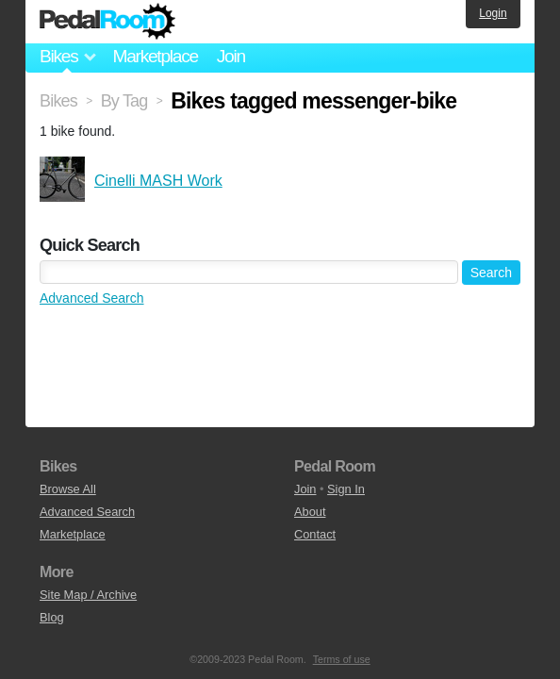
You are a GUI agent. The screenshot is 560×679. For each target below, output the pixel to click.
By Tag (124, 100)
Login (492, 13)
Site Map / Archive (88, 595)
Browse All (68, 489)
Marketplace (154, 56)
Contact (315, 534)
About (309, 512)
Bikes (58, 100)
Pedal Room (107, 22)
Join (231, 56)
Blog (52, 617)
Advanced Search (92, 298)
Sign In (346, 489)
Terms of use (342, 659)
